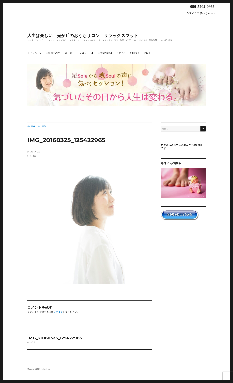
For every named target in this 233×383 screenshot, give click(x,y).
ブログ (147, 53)
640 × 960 (31, 156)
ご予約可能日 (105, 53)
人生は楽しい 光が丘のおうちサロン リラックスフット (82, 35)
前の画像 (31, 126)
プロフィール (86, 53)
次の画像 (42, 126)
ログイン (58, 312)
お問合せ (134, 53)
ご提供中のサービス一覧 (59, 53)
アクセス (121, 53)
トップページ (34, 53)
